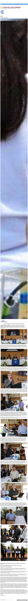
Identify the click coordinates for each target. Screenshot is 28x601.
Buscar (1, 16)
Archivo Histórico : (3, 599)
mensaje (25, 417)
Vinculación (3, 320)
